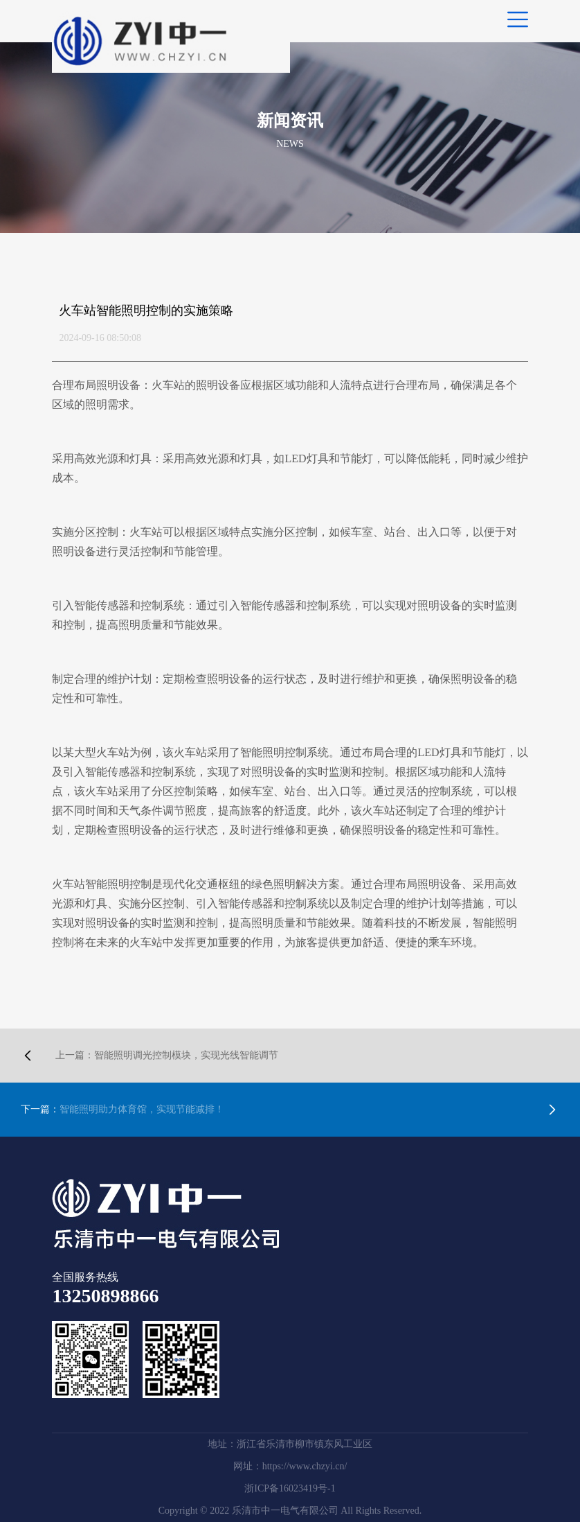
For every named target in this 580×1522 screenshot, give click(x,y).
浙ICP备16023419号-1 (289, 1488)
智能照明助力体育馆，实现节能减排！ (122, 1109)
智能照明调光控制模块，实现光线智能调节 (166, 1055)
